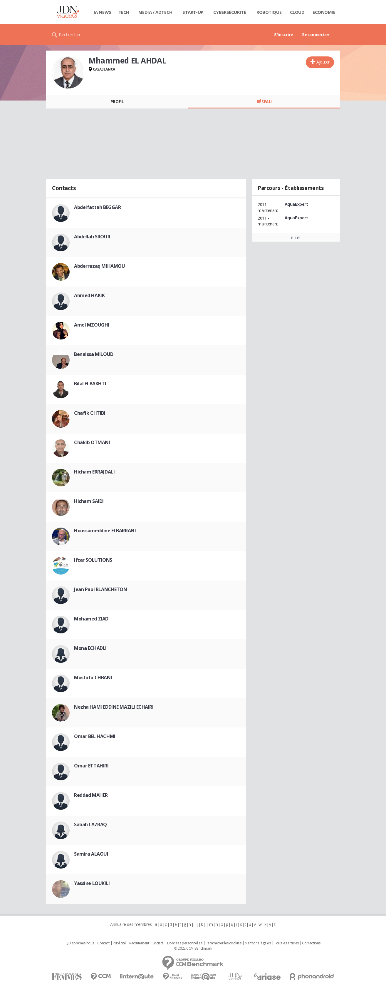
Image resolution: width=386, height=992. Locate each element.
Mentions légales (258, 943)
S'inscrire (283, 34)
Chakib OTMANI (92, 442)
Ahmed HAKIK (89, 295)
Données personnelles (184, 943)
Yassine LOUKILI (92, 883)
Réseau (264, 101)
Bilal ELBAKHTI (90, 383)
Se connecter (316, 34)
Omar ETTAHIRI (91, 765)
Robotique (268, 12)
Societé (158, 943)
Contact (103, 943)
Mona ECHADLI (90, 648)
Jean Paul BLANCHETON (100, 589)
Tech (123, 12)
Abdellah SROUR (92, 236)
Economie (324, 12)
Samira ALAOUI (91, 854)
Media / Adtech (155, 12)
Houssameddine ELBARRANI (105, 530)
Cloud (297, 12)
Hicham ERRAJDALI (94, 472)
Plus (295, 237)
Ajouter (323, 62)
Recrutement (139, 943)
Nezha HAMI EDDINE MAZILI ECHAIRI (114, 707)
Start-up (192, 12)
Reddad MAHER (91, 795)
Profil (117, 101)
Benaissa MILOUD (93, 354)
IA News (102, 12)
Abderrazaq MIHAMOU (99, 266)
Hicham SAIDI (89, 501)
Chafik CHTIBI (89, 413)
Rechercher (70, 34)
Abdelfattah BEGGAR (97, 207)
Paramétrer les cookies (223, 943)
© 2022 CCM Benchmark (193, 948)
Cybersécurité (229, 12)
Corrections (311, 943)
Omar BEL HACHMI (94, 736)
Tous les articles (286, 943)
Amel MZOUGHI (91, 325)
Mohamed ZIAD (91, 618)
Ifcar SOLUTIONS (93, 560)
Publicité (119, 943)
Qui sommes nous (80, 943)
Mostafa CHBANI (93, 677)
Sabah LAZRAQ (90, 824)
